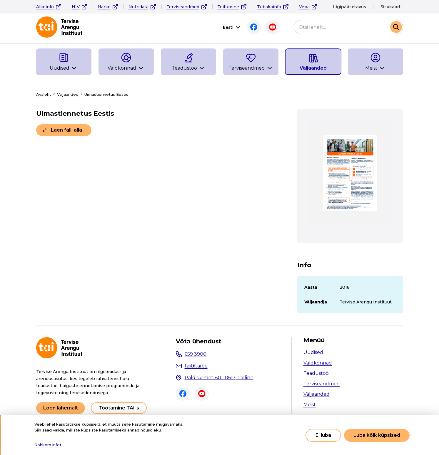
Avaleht (43, 94)
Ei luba (323, 435)
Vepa (304, 6)
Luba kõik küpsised (376, 435)
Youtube (273, 27)
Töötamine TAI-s (119, 408)
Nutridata (138, 6)
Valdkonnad (317, 363)
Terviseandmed (182, 6)
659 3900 (195, 354)
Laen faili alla (66, 130)
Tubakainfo (269, 6)
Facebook (254, 27)
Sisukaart (390, 6)
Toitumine (228, 6)
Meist (309, 404)
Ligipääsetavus (349, 6)
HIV (76, 6)
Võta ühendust (198, 341)
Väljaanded (68, 94)
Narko (104, 6)
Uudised (313, 352)
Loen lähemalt (60, 408)
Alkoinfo (45, 6)
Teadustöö (316, 373)
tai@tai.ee (196, 366)
